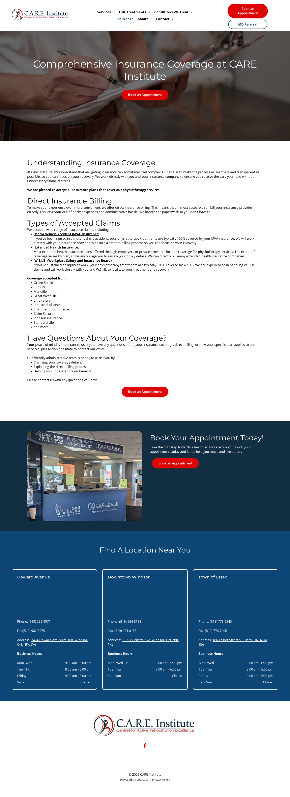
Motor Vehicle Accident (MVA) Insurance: (66, 234)
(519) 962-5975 (34, 631)
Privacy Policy (161, 780)
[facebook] (145, 746)
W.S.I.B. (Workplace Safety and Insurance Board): (73, 260)
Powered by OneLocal (134, 780)
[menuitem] (106, 12)
